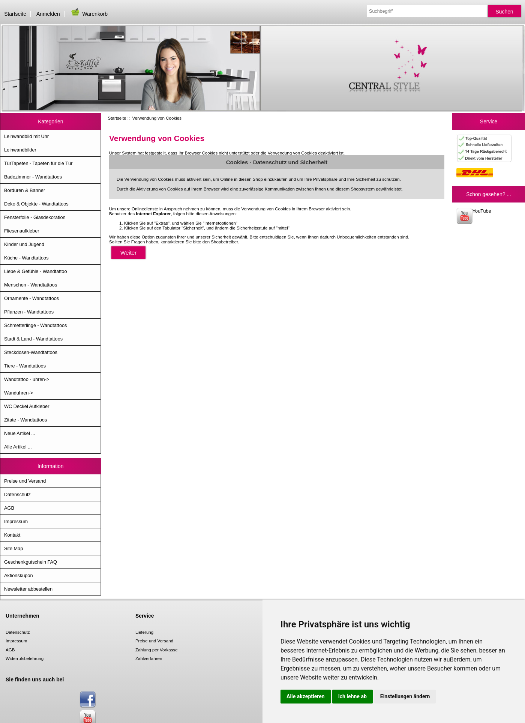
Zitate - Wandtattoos (25, 420)
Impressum (16, 521)
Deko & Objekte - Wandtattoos (36, 204)
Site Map (13, 548)
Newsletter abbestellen (28, 589)
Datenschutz (17, 494)
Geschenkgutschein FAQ (30, 562)
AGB (9, 508)
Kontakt (12, 535)
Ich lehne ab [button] (352, 696)
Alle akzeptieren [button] (305, 696)
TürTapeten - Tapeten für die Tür (38, 163)
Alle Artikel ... (18, 447)
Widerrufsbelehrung (25, 658)
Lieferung (144, 632)
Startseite (15, 14)
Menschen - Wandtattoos (30, 285)
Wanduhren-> (18, 393)
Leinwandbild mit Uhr (26, 136)
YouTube (473, 216)
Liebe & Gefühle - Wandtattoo (35, 271)
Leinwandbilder (20, 150)
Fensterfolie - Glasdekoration (35, 217)
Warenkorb (89, 14)
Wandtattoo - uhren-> (26, 379)
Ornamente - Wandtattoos (31, 298)
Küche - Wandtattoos (26, 258)
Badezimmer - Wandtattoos (33, 177)
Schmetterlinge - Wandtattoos (35, 325)
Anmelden (48, 14)
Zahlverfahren (148, 658)
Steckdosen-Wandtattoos (30, 352)
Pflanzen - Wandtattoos (29, 312)
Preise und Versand (25, 481)
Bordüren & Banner (24, 190)
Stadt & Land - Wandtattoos (33, 339)
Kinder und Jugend (24, 244)
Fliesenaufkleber (21, 231)
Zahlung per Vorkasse (156, 649)
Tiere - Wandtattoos (25, 366)
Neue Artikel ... (19, 433)
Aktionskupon (18, 575)
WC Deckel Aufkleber (26, 406)
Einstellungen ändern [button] (405, 696)
